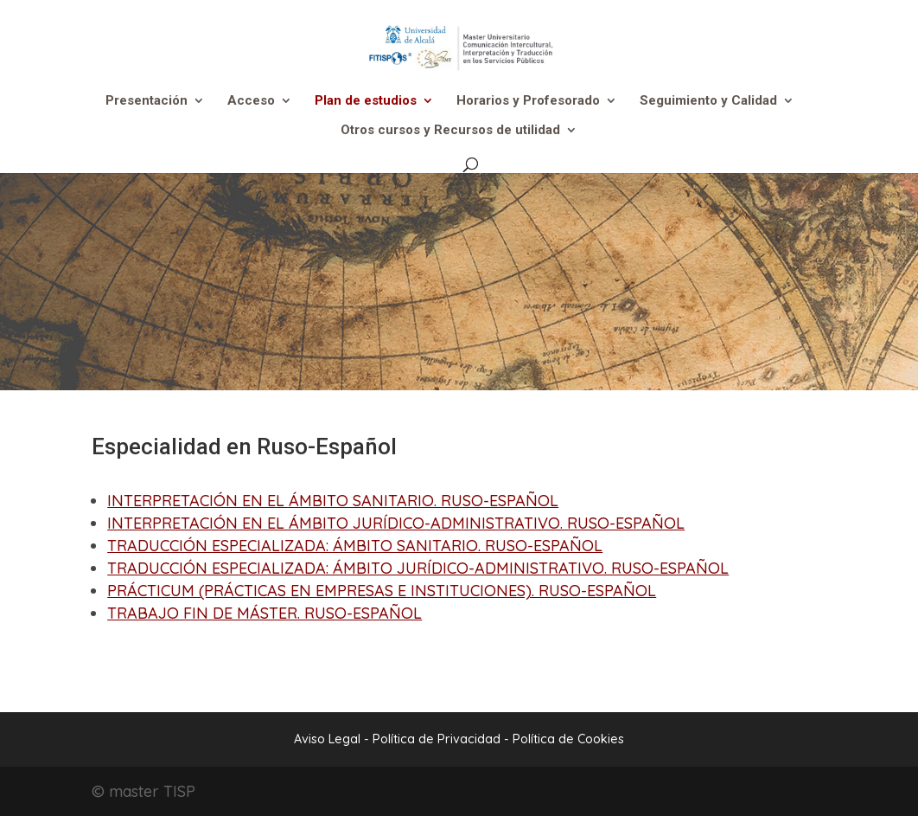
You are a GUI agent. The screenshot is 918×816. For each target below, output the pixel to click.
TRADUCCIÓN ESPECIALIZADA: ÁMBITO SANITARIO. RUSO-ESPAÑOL (354, 546)
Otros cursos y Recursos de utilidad (450, 131)
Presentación (146, 101)
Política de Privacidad (438, 739)
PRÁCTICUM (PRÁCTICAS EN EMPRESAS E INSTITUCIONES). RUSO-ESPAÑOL (381, 591)
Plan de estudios (366, 101)
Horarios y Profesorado (528, 101)
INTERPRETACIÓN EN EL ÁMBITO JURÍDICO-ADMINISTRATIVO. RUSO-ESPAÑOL (396, 523)
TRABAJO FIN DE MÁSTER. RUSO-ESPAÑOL (264, 613)
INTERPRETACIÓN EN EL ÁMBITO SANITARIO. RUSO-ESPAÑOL (332, 501)
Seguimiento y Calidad (708, 101)
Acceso (251, 101)
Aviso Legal (327, 739)
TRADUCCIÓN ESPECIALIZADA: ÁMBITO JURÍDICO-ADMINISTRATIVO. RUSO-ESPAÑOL (418, 568)
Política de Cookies (568, 739)
